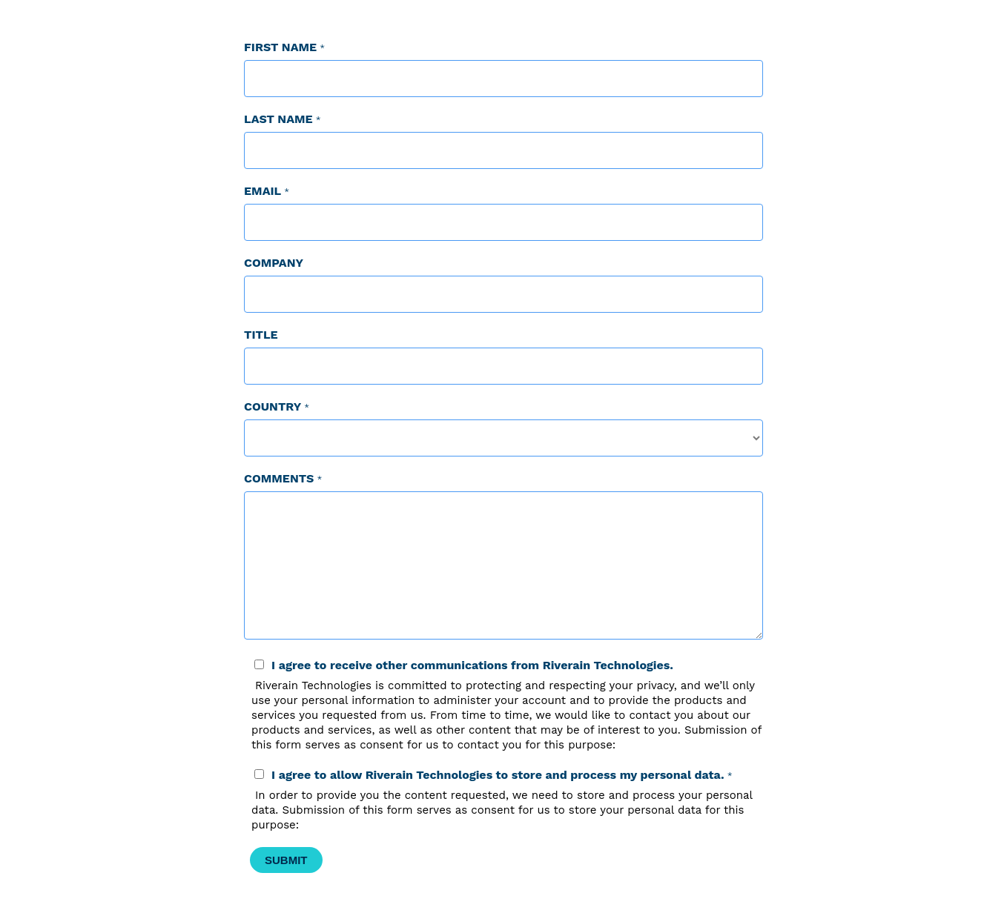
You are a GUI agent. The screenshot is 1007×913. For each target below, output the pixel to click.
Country (272, 406)
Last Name (278, 119)
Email (262, 191)
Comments (279, 478)
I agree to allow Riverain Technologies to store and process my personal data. (497, 775)
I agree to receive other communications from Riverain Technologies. (472, 665)
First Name (280, 47)
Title (261, 335)
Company (273, 263)
